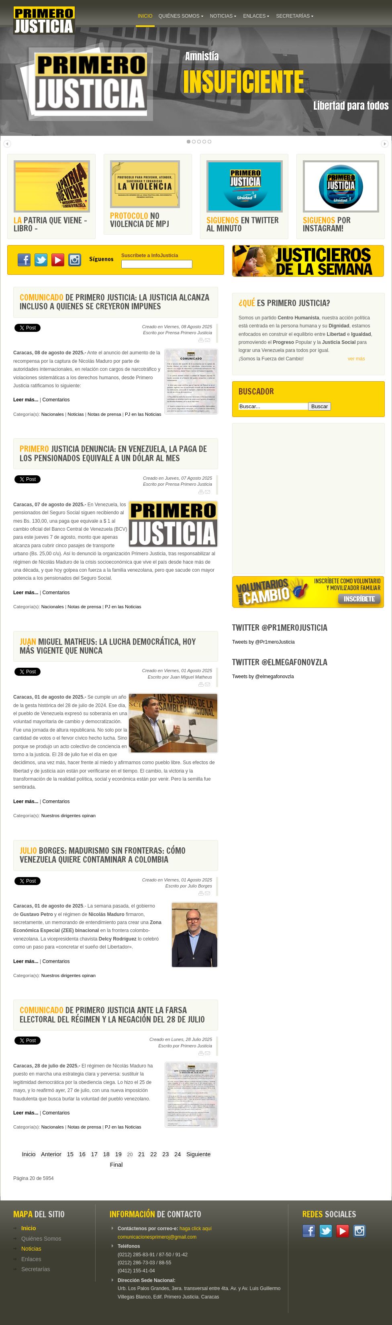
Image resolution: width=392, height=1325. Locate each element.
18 (106, 1154)
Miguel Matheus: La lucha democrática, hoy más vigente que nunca (108, 646)
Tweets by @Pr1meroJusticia (263, 642)
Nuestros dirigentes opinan (68, 815)
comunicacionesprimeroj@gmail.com (157, 1237)
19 (118, 1154)
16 (82, 1154)
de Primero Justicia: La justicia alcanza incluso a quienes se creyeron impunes (114, 302)
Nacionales (52, 414)
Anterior (51, 1154)
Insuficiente (243, 82)
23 (165, 1154)
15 (70, 1154)
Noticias (75, 414)
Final (116, 1164)
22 (153, 1154)
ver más (356, 359)
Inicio (29, 1154)
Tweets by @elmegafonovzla (263, 676)
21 (141, 1154)
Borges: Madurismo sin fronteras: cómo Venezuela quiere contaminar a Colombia (103, 855)
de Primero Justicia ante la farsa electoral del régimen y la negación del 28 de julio (112, 1014)
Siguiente (198, 1154)
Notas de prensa (104, 414)
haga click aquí (196, 1228)
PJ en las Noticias (143, 414)
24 (177, 1154)
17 (94, 1154)
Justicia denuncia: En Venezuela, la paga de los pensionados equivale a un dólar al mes (113, 453)
